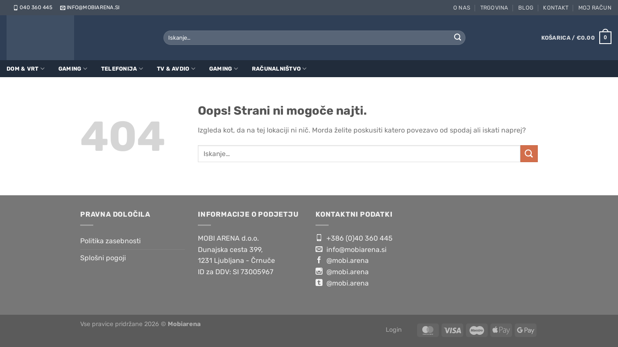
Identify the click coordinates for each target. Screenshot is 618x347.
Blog (525, 7)
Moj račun (594, 7)
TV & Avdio (176, 69)
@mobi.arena (342, 260)
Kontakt (555, 7)
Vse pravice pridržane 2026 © (140, 324)
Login (394, 329)
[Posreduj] (457, 38)
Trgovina (494, 7)
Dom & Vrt (25, 69)
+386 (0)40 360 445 (354, 238)
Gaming (72, 69)
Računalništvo (279, 69)
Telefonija (122, 69)
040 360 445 (32, 7)
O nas (461, 7)
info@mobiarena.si (89, 7)
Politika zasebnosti (110, 241)
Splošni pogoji (103, 258)
